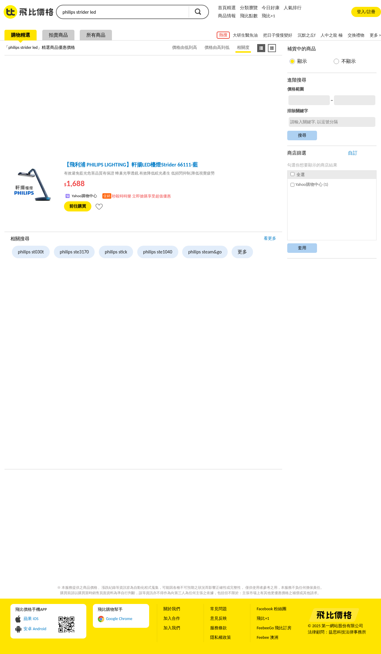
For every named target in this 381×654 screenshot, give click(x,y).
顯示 (302, 61)
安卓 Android (35, 628)
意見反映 (218, 618)
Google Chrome (119, 618)
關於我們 (171, 608)
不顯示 (348, 61)
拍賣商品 (58, 35)
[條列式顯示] (261, 48)
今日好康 (270, 7)
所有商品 (95, 35)
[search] (122, 11)
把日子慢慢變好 (277, 35)
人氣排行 (293, 7)
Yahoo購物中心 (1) (309, 184)
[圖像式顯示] (272, 48)
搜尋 (198, 11)
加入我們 (171, 627)
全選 (298, 174)
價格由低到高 (184, 47)
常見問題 (218, 608)
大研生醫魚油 (245, 35)
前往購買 (77, 206)
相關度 (243, 47)
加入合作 (171, 618)
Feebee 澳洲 (267, 637)
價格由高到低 (216, 47)
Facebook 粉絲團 (271, 608)
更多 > (375, 35)
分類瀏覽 (249, 7)
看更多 (270, 238)
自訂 (352, 153)
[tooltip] (99, 206)
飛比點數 (249, 15)
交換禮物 (356, 35)
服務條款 (218, 627)
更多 (242, 252)
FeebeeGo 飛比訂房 (274, 627)
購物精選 (20, 35)
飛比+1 (268, 15)
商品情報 (227, 15)
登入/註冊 (366, 11)
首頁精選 (227, 7)
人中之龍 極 (331, 35)
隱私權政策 (220, 637)
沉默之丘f (307, 35)
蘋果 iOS (31, 618)
